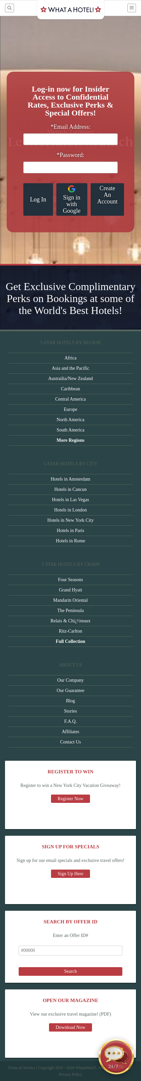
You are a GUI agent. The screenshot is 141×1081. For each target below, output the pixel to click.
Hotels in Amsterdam (70, 479)
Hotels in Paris (70, 530)
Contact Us (70, 741)
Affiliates (70, 731)
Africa (71, 357)
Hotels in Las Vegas (70, 499)
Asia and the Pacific (70, 368)
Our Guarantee (70, 690)
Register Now (70, 798)
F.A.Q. (70, 721)
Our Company (70, 680)
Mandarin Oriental (70, 600)
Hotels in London (70, 509)
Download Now (70, 1027)
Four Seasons (70, 579)
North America (71, 419)
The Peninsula (70, 610)
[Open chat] (116, 1056)
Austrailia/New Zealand (70, 378)
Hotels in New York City (70, 520)
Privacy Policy (70, 1074)
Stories (70, 711)
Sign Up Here (70, 873)
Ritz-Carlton (70, 631)
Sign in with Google (72, 199)
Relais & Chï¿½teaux (70, 620)
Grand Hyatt (70, 589)
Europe (70, 409)
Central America (70, 399)
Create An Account (107, 195)
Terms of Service (21, 1067)
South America (71, 429)
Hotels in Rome (70, 540)
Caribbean (70, 388)
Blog (70, 700)
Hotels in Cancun (70, 489)
